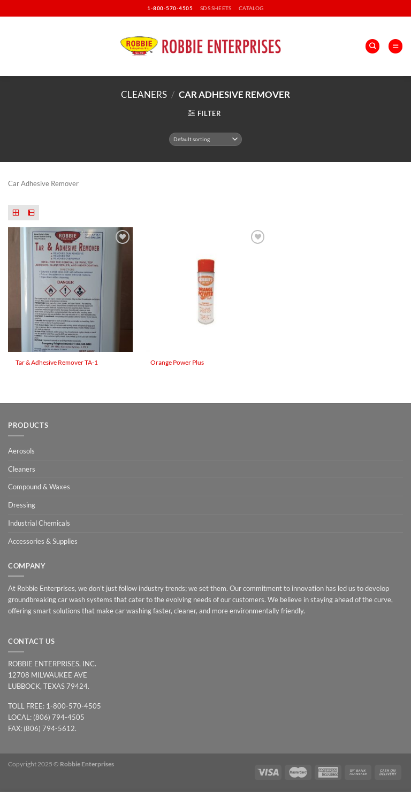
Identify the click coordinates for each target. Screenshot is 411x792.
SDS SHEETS (215, 8)
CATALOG (251, 8)
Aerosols (21, 451)
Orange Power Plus (177, 362)
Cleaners (144, 94)
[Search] (372, 46)
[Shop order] (205, 139)
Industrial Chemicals (39, 523)
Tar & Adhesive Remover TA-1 (57, 362)
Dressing (21, 505)
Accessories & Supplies (43, 541)
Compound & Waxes (39, 486)
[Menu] (395, 46)
